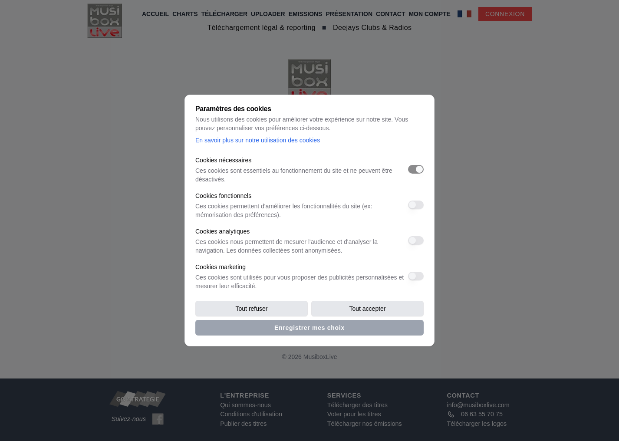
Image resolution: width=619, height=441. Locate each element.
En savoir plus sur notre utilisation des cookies (257, 140)
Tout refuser (252, 308)
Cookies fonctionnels (223, 195)
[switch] (416, 169)
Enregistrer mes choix (309, 327)
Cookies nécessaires (223, 160)
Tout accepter (367, 308)
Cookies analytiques (222, 231)
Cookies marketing (220, 266)
